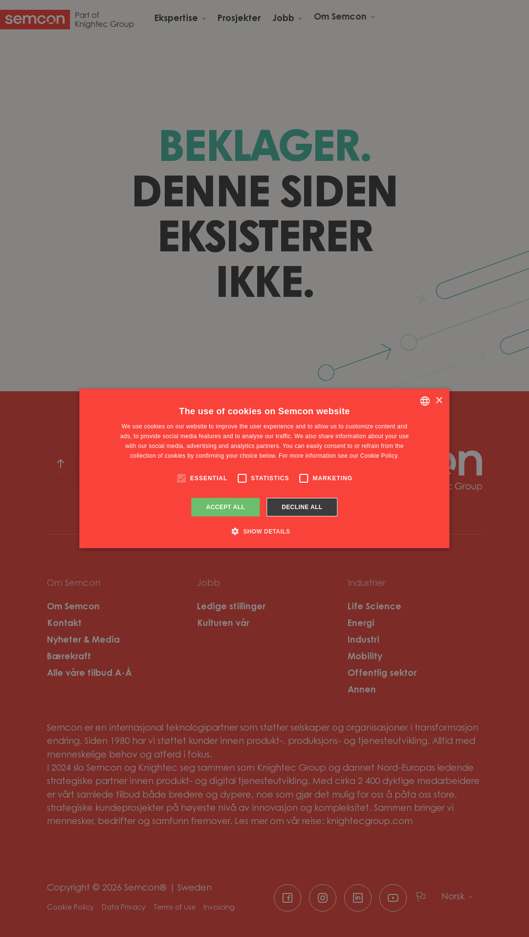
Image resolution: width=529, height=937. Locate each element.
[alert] (264, 468)
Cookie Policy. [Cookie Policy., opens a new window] (379, 455)
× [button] (438, 400)
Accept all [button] (225, 507)
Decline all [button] (302, 507)
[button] (264, 531)
